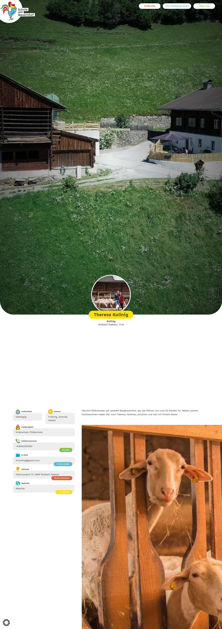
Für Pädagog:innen (177, 6)
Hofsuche (149, 6)
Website (20, 488)
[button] (6, 622)
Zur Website (63, 492)
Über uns (204, 6)
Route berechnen (61, 478)
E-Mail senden (63, 464)
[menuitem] (151, 6)
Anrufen (65, 450)
